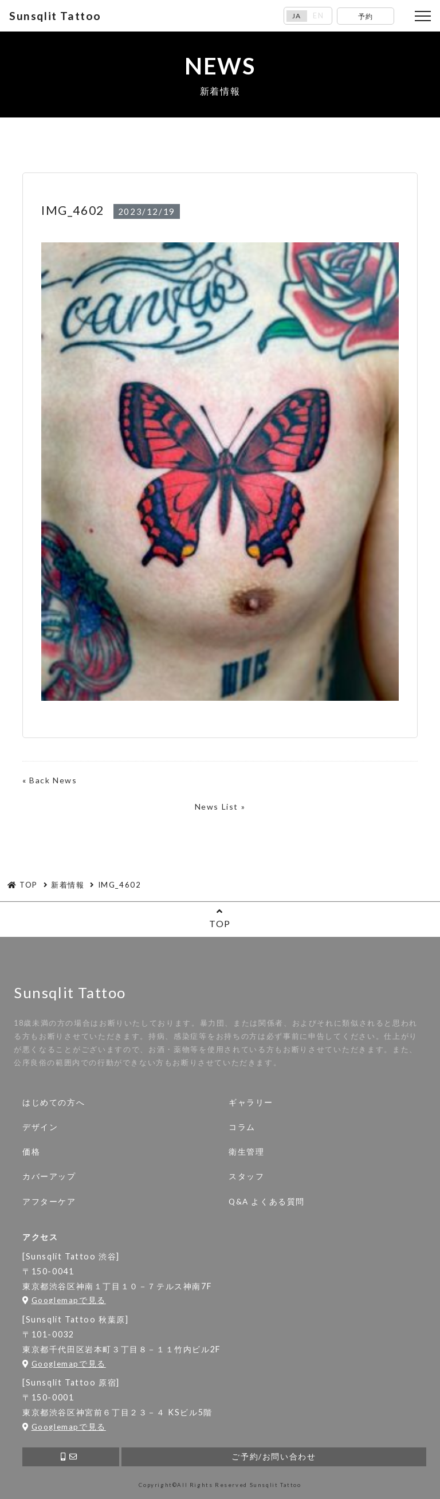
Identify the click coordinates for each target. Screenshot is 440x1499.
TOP (220, 918)
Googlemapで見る (64, 1300)
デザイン (40, 1127)
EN (318, 15)
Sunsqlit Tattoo (55, 15)
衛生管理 (246, 1151)
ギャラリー (251, 1102)
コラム (242, 1127)
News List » (220, 806)
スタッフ (246, 1176)
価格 (31, 1151)
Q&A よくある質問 (267, 1201)
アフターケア (49, 1201)
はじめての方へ (53, 1102)
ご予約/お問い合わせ (273, 1456)
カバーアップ (49, 1176)
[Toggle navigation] (423, 16)
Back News (53, 780)
